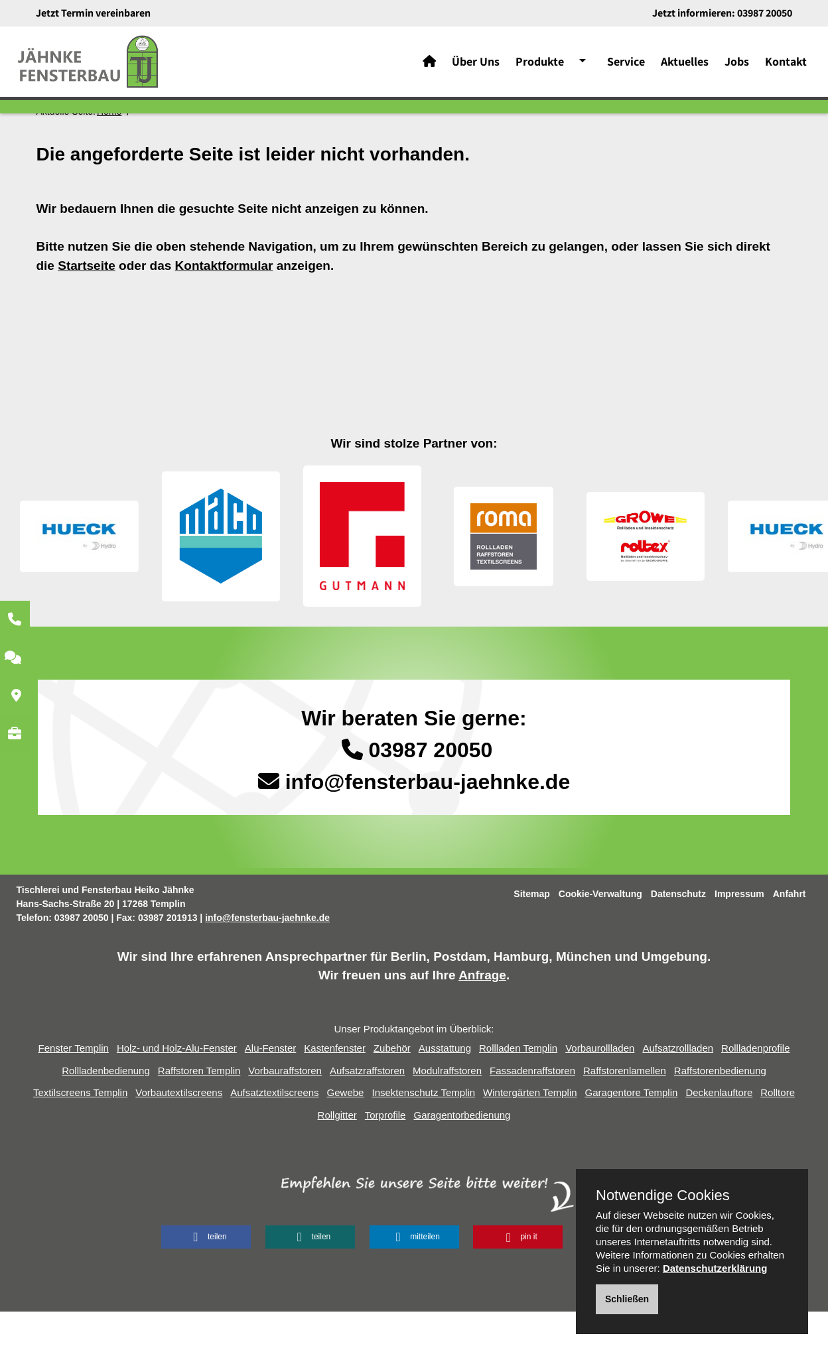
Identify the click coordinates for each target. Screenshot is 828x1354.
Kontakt (786, 66)
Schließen (627, 1299)
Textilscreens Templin (80, 1134)
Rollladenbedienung (106, 1113)
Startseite (86, 308)
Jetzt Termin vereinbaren (93, 13)
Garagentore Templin (631, 1134)
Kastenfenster (335, 1090)
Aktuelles (685, 66)
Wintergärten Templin (530, 1134)
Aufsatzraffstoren (367, 1113)
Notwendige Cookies (663, 1195)
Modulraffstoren (447, 1113)
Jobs (736, 66)
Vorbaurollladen (599, 1090)
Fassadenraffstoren (532, 1113)
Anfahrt (789, 936)
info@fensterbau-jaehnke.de (428, 824)
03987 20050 (764, 13)
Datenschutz (678, 936)
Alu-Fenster (271, 1090)
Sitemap (531, 936)
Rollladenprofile (755, 1090)
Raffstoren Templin (199, 1113)
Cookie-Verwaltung (600, 936)
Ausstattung (445, 1090)
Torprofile (385, 1157)
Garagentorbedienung (461, 1157)
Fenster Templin (73, 1090)
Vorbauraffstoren (285, 1113)
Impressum (739, 936)
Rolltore (777, 1134)
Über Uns (476, 66)
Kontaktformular (224, 308)
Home (109, 154)
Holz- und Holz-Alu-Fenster (177, 1090)
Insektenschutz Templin (423, 1134)
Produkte (540, 66)
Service (626, 66)
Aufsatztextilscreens (274, 1134)
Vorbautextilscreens (178, 1134)
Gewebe (345, 1134)
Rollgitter (337, 1157)
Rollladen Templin (518, 1090)
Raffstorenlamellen (624, 1113)
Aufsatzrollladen (677, 1090)
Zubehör (392, 1090)
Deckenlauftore (718, 1134)
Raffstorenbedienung (720, 1113)
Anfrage (482, 1017)
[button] (206, 1279)
